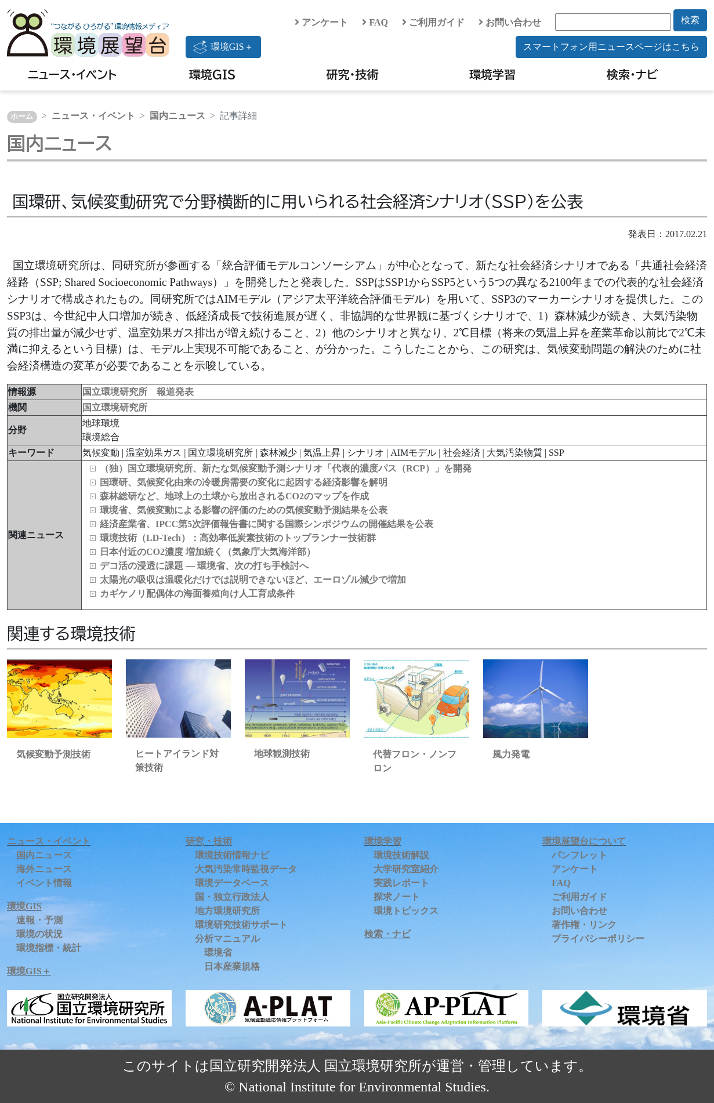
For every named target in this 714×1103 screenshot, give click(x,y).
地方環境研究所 (227, 911)
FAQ (375, 22)
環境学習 (492, 74)
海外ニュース (44, 869)
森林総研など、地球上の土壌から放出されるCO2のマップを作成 (234, 496)
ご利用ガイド (433, 22)
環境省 (218, 952)
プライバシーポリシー (598, 939)
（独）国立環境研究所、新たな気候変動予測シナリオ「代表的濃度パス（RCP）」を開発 (286, 468)
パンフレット (579, 855)
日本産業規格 (232, 966)
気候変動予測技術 (53, 754)
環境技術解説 (401, 855)
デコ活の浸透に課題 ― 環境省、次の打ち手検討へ (204, 566)
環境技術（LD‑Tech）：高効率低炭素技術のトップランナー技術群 (238, 538)
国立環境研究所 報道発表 (138, 392)
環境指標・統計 (48, 948)
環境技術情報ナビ (232, 855)
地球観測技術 (282, 754)
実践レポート (401, 883)
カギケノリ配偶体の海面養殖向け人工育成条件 (197, 593)
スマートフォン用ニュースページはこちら (611, 47)
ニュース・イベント (72, 74)
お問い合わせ (510, 22)
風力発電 (511, 754)
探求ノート (397, 897)
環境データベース (232, 883)
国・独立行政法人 (232, 897)
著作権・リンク (584, 925)
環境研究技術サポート (241, 925)
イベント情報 (44, 883)
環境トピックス (406, 911)
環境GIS (212, 74)
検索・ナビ (632, 74)
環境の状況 (39, 934)
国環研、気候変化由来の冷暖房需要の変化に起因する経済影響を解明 (243, 482)
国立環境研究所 (114, 407)
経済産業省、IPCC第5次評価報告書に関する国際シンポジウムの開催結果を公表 (266, 524)
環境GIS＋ (223, 47)
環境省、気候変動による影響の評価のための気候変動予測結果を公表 (243, 510)
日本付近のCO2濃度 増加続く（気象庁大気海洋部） (208, 552)
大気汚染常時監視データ (246, 869)
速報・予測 (39, 920)
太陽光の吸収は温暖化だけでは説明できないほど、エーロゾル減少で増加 (253, 580)
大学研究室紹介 (406, 869)
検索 (690, 20)
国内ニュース (177, 116)
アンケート (321, 22)
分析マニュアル (227, 939)
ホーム (21, 117)
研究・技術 (353, 74)
